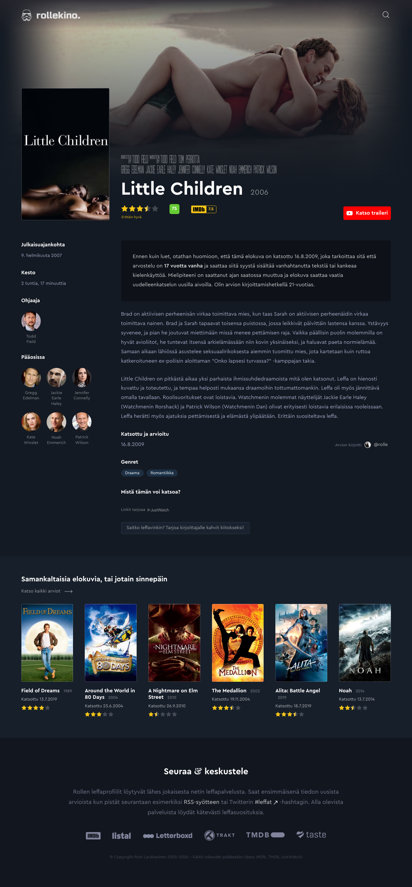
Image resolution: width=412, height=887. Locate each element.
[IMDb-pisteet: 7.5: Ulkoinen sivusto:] (204, 209)
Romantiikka (162, 473)
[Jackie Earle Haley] (56, 387)
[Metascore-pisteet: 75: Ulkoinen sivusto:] (174, 209)
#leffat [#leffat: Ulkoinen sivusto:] (263, 802)
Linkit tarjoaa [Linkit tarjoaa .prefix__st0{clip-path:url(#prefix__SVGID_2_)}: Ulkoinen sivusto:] (145, 510)
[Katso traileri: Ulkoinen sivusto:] (367, 208)
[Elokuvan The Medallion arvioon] (238, 658)
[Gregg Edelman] (31, 387)
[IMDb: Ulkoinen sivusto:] (93, 835)
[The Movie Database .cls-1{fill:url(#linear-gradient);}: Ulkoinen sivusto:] (265, 835)
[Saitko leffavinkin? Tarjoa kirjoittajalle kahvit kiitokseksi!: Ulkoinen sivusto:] (185, 528)
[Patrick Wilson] (82, 428)
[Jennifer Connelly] (82, 387)
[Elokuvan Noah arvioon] (365, 658)
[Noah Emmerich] (56, 428)
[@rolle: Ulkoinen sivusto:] (376, 445)
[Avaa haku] (386, 11)
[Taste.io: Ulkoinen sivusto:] (311, 835)
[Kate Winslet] (31, 428)
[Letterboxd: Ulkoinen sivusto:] (167, 835)
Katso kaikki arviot (47, 591)
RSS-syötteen (202, 802)
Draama (132, 473)
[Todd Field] (31, 327)
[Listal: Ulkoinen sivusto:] (120, 835)
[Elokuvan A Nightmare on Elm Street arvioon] (174, 661)
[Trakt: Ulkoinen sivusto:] (220, 835)
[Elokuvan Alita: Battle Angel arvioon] (301, 661)
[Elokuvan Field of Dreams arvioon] (47, 658)
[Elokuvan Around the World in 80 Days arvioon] (111, 661)
